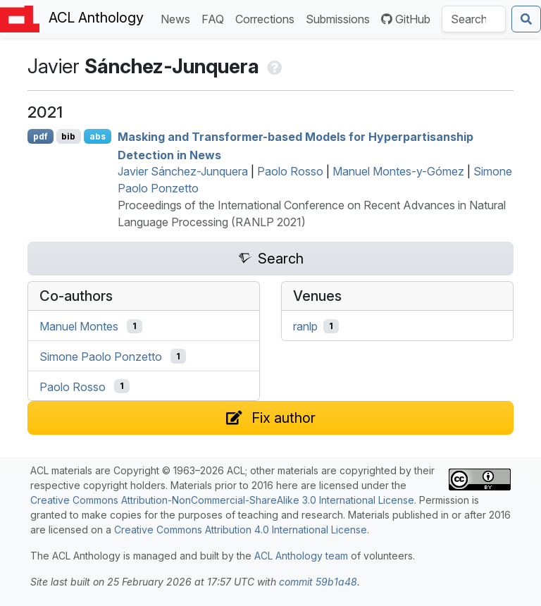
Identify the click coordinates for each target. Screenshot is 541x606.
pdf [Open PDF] (40, 136)
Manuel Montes (78, 326)
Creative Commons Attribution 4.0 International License (240, 530)
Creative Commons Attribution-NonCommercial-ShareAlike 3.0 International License (222, 500)
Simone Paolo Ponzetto (100, 357)
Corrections (267, 18)
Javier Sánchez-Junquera (183, 171)
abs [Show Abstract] (97, 136)
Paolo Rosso (290, 171)
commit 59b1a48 (318, 582)
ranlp (305, 326)
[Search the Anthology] (474, 19)
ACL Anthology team (301, 556)
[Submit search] (526, 19)
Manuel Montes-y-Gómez (398, 171)
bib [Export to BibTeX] (68, 136)
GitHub (405, 19)
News (178, 18)
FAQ (215, 18)
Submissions (340, 18)
